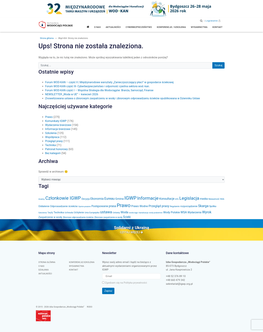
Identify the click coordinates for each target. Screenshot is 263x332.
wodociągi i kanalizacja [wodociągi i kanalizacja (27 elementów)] (138, 213)
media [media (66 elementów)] (204, 198)
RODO (89, 307)
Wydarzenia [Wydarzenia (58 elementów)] (194, 212)
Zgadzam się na (124, 282)
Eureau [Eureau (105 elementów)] (109, 199)
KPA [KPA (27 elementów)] (177, 199)
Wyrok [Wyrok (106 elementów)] (206, 212)
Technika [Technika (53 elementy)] (59, 212)
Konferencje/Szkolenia (82, 262)
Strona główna (47, 38)
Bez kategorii (53, 153)
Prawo (49, 117)
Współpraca (52, 137)
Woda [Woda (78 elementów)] (124, 212)
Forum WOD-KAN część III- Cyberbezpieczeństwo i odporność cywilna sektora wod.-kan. (97, 86)
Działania (43, 270)
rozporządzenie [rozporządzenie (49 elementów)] (188, 206)
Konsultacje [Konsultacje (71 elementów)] (166, 198)
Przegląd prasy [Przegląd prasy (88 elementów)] (159, 206)
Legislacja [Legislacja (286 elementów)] (189, 198)
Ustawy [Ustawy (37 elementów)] (116, 212)
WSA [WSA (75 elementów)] (183, 212)
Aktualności (45, 273)
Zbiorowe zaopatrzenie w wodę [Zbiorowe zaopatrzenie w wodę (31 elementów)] (108, 217)
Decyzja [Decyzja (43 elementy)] (86, 199)
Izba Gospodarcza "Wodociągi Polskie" (56, 24)
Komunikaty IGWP (56, 121)
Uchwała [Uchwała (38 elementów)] (69, 212)
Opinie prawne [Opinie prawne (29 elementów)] (84, 206)
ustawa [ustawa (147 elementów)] (106, 212)
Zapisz (108, 290)
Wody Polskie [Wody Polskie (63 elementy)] (171, 212)
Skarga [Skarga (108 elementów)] (203, 206)
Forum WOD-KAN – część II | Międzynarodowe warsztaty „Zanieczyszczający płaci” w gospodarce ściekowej (109, 82)
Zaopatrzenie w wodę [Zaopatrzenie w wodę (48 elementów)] (50, 217)
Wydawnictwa (76, 266)
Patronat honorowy (56, 149)
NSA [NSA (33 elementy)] (222, 199)
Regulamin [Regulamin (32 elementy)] (175, 206)
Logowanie (211, 20)
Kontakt (73, 270)
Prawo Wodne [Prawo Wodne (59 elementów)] (139, 206)
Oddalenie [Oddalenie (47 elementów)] (43, 206)
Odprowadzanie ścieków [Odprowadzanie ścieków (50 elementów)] (64, 206)
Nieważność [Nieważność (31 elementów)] (213, 199)
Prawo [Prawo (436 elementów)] (123, 205)
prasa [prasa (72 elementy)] (112, 206)
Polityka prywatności (135, 282)
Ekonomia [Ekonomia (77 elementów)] (97, 198)
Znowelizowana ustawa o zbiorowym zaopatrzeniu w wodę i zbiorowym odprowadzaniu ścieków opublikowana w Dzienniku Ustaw (122, 98)
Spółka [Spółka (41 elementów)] (212, 206)
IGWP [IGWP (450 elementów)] (130, 198)
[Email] (131, 276)
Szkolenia (51, 133)
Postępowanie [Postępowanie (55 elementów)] (99, 206)
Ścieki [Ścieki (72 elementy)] (127, 217)
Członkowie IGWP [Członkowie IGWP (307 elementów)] (63, 198)
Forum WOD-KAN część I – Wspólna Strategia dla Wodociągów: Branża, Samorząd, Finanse (99, 90)
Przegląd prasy (54, 141)
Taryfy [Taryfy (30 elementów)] (50, 212)
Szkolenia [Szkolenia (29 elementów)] (42, 212)
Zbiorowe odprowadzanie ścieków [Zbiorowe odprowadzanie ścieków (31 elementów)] (78, 217)
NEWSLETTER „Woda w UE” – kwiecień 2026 (71, 94)
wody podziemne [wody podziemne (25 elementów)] (156, 213)
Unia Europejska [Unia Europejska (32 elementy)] (92, 212)
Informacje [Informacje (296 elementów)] (148, 198)
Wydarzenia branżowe (58, 125)
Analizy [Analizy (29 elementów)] (41, 199)
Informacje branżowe (57, 129)
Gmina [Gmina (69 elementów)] (119, 198)
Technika (50, 145)
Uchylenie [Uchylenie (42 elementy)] (79, 212)
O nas (41, 266)
